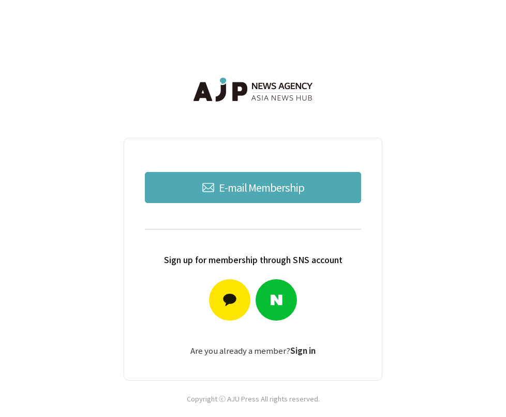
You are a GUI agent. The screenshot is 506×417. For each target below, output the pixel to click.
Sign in (303, 350)
